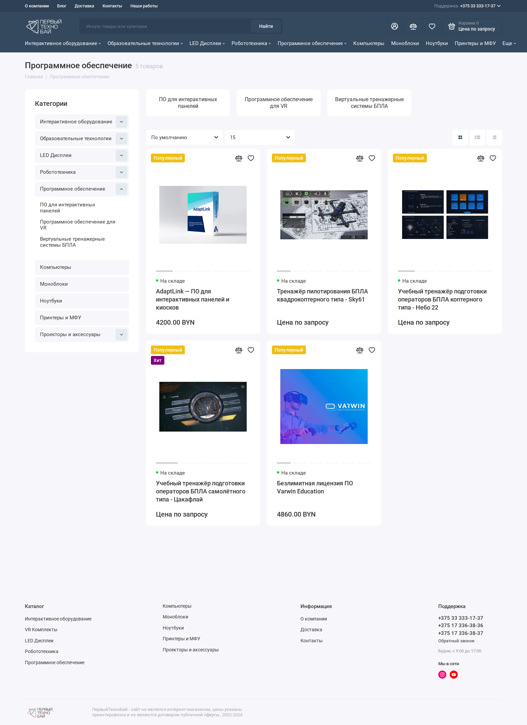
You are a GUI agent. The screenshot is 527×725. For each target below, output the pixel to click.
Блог (61, 5)
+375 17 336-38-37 (460, 633)
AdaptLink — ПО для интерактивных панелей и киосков (192, 299)
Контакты (112, 5)
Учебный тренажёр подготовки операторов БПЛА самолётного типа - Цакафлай (200, 491)
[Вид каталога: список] (477, 137)
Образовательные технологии (145, 43)
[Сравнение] (413, 26)
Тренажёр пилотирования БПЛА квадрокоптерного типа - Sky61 (322, 295)
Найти (266, 26)
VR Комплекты (41, 629)
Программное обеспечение (312, 43)
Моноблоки (405, 43)
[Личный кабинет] (394, 26)
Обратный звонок (456, 640)
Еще (509, 43)
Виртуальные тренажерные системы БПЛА (72, 242)
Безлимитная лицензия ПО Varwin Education (315, 487)
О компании (37, 5)
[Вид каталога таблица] (494, 137)
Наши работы (144, 5)
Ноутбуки (437, 43)
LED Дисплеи (207, 43)
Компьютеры (368, 43)
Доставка (84, 5)
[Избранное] (432, 26)
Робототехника (251, 43)
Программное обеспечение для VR (77, 225)
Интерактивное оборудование (63, 43)
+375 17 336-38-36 (460, 625)
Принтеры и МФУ (475, 43)
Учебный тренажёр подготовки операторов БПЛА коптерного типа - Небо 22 (442, 299)
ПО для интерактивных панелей (67, 208)
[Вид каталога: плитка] (460, 137)
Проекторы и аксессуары (83, 334)
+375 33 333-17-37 (467, 6)
